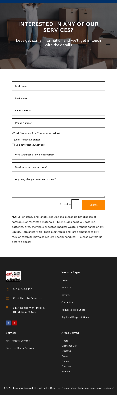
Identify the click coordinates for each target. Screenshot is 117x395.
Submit (94, 204)
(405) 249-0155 (22, 289)
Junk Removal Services (26, 139)
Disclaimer (108, 388)
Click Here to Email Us (27, 298)
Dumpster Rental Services (28, 144)
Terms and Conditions (89, 388)
